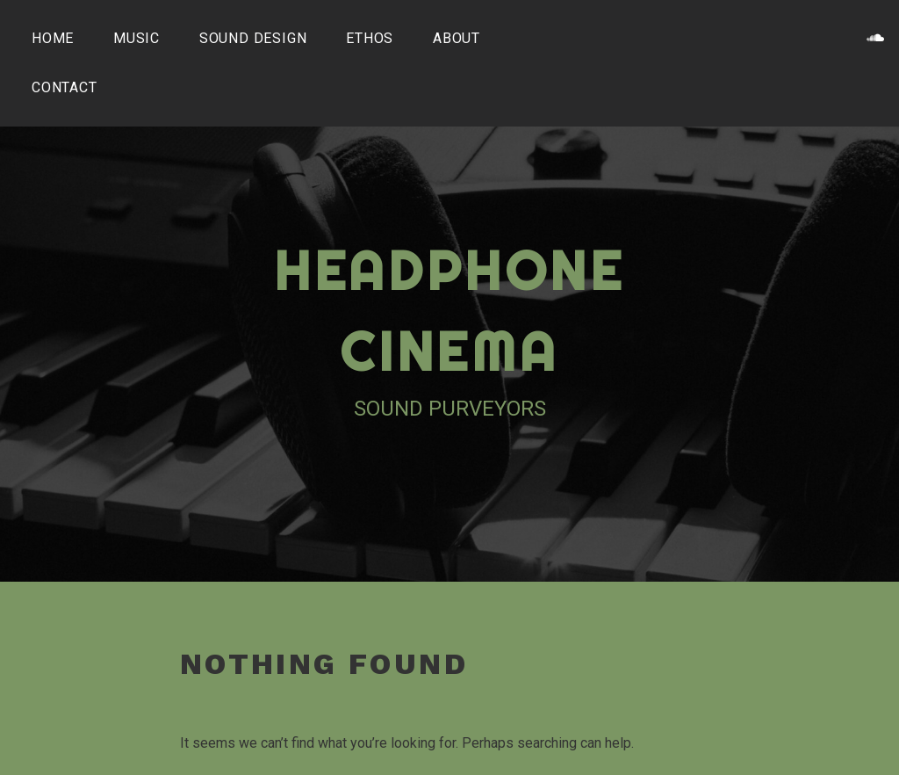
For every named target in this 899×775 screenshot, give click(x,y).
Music (136, 38)
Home (53, 38)
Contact (64, 87)
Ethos (369, 38)
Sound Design (253, 38)
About (456, 38)
